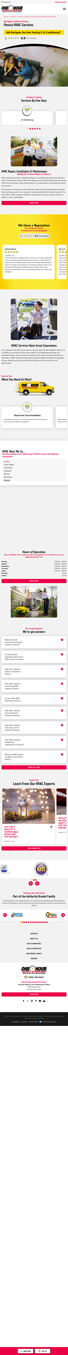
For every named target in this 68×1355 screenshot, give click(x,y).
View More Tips (34, 848)
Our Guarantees (34, 943)
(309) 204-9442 (36, 977)
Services (34, 933)
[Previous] (31, 883)
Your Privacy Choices (47, 1022)
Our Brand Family (34, 953)
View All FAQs (34, 767)
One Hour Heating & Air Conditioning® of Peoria (40, 17)
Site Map (24, 1022)
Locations (13, 17)
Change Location (60, 2)
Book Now (34, 203)
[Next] (37, 883)
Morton (7, 480)
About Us (34, 939)
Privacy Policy (33, 1022)
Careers (34, 958)
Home (6, 17)
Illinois (20, 17)
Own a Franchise (34, 948)
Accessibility (16, 1022)
